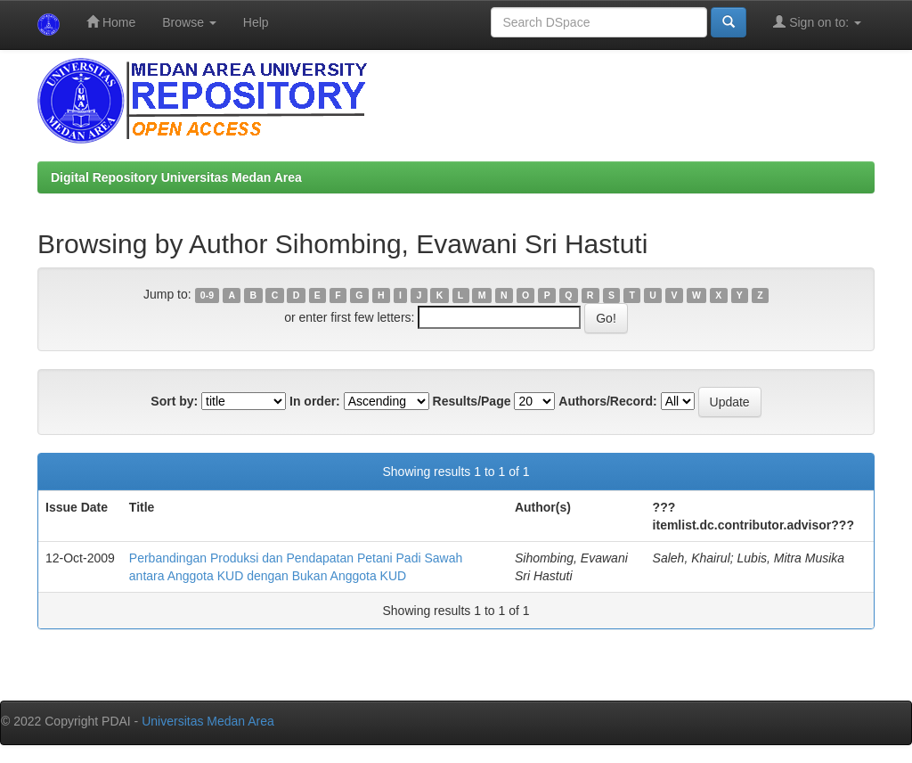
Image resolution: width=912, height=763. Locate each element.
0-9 (207, 295)
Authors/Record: (607, 401)
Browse (189, 22)
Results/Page (472, 401)
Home (110, 21)
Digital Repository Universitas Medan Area (176, 177)
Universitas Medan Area (208, 721)
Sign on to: (817, 21)
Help (256, 22)
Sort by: (174, 401)
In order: (314, 401)
